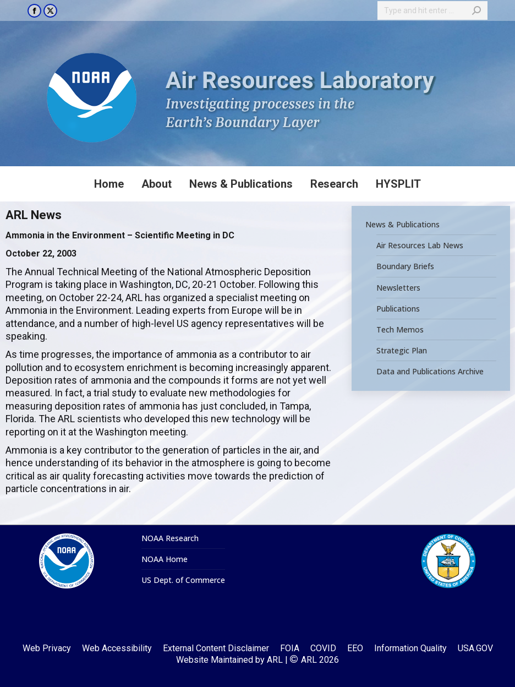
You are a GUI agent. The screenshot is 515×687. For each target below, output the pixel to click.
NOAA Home (164, 559)
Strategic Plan (401, 351)
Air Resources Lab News (419, 245)
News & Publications (402, 225)
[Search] (432, 10)
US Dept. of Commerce (183, 580)
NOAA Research (170, 538)
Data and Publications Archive (430, 372)
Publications (398, 309)
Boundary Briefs (405, 267)
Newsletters (398, 288)
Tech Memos (400, 330)
